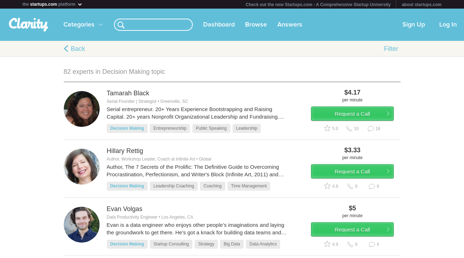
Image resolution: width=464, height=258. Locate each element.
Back (78, 48)
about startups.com (421, 4)
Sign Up (413, 25)
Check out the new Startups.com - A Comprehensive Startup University (318, 4)
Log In (448, 25)
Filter (391, 48)
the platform (53, 4)
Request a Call (358, 116)
